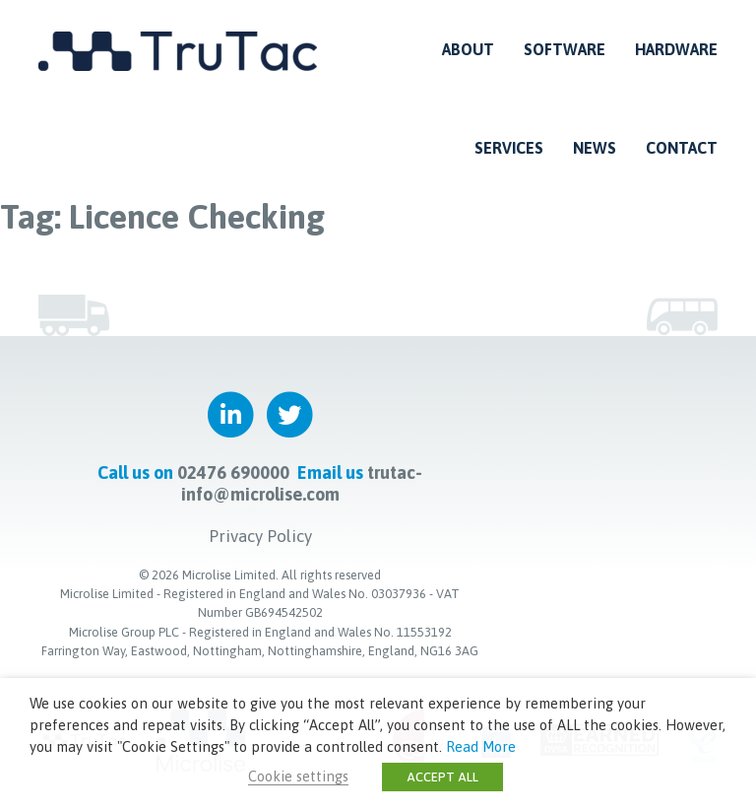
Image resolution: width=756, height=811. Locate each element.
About (468, 49)
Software (564, 49)
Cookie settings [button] (298, 776)
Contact (682, 148)
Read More (481, 746)
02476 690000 (233, 472)
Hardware (676, 49)
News (594, 148)
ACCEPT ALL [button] (442, 777)
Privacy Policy (260, 536)
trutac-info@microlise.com (302, 483)
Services (508, 148)
